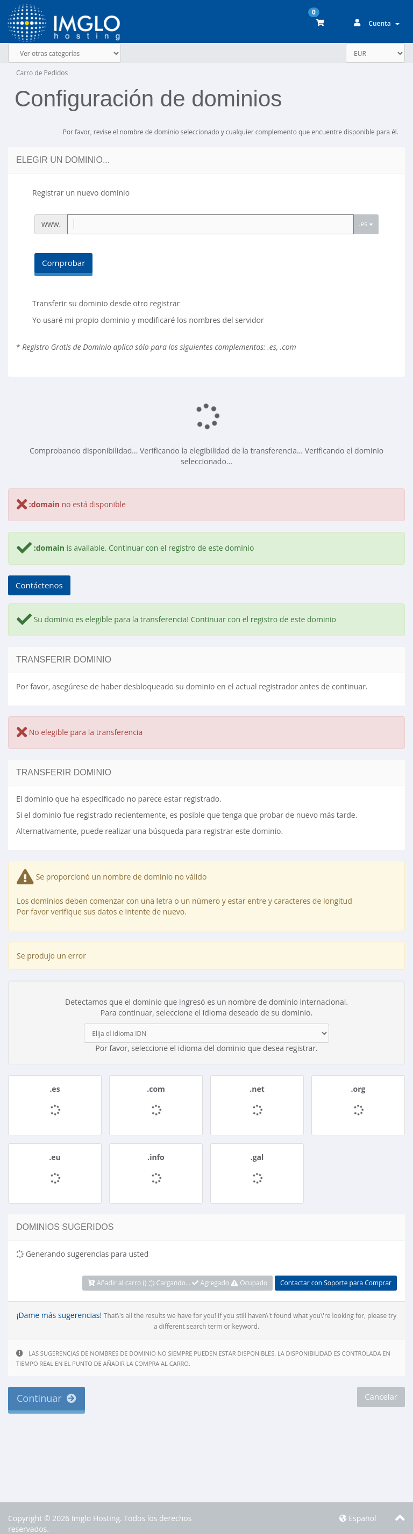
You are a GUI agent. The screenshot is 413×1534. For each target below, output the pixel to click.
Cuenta (384, 23)
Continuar (46, 1398)
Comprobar (63, 262)
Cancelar (381, 1396)
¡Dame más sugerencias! (59, 1315)
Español (357, 1518)
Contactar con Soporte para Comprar (335, 1282)
